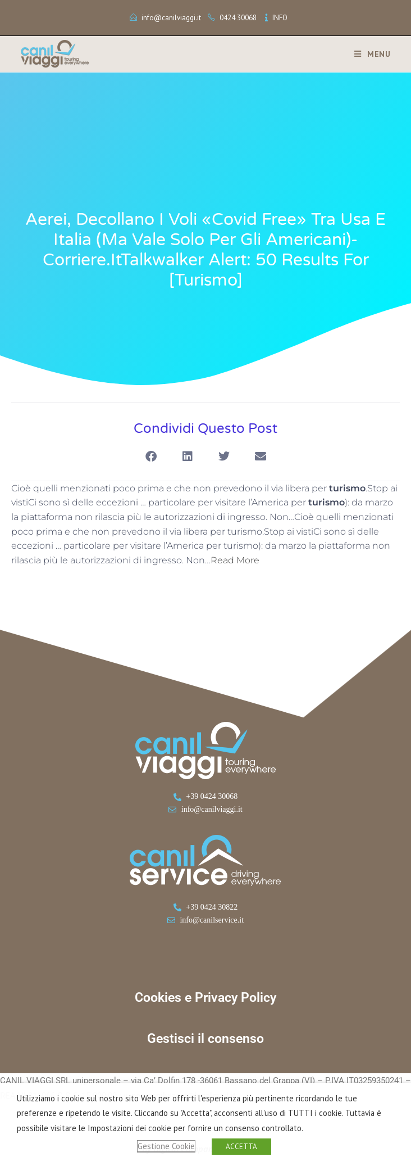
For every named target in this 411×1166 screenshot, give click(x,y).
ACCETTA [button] (241, 1146)
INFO (279, 17)
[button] (150, 456)
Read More (235, 560)
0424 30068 (238, 17)
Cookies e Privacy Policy (205, 997)
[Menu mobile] (368, 54)
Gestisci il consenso (205, 1038)
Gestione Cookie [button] (166, 1146)
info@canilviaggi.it (171, 17)
